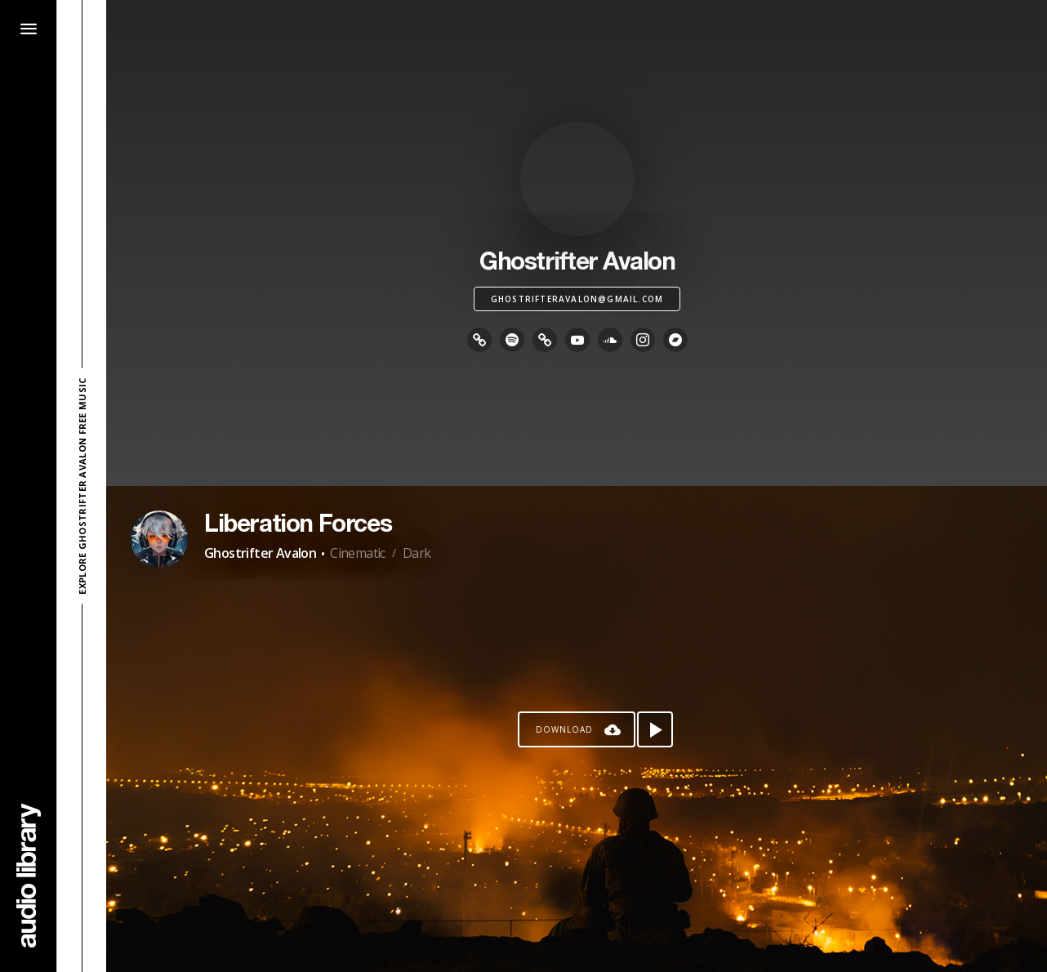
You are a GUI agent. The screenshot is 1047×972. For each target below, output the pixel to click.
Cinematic (357, 553)
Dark (417, 553)
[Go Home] (28, 875)
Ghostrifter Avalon (260, 553)
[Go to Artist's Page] (159, 539)
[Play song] (655, 729)
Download (564, 729)
